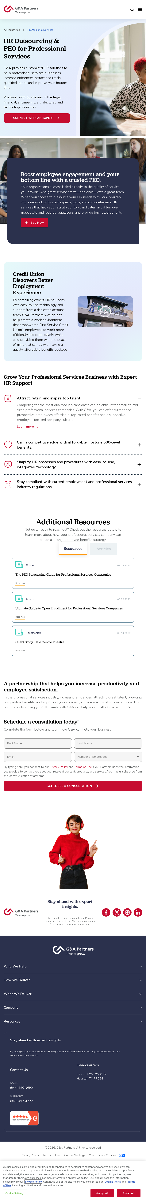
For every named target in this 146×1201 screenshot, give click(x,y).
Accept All (102, 1193)
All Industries (12, 30)
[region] (73, 1181)
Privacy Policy (59, 767)
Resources (73, 548)
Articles (103, 548)
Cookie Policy (113, 1181)
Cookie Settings (14, 1193)
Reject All (128, 1193)
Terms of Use (83, 767)
